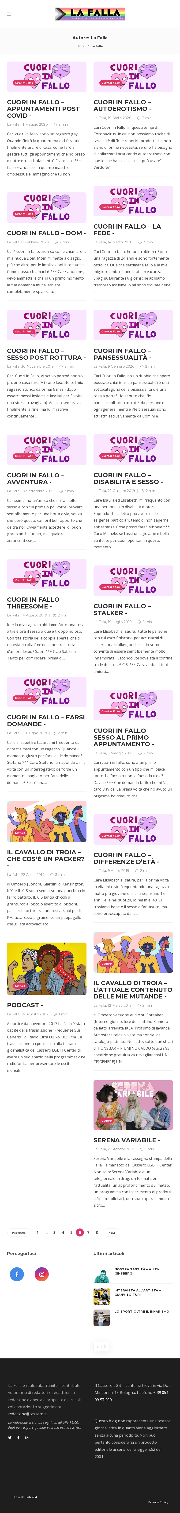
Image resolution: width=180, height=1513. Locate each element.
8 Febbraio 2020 (35, 242)
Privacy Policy (158, 1502)
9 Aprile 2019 (118, 871)
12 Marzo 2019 (120, 1005)
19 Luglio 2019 (120, 622)
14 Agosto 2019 (34, 615)
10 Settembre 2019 (37, 491)
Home (81, 46)
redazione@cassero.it (27, 1413)
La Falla (13, 124)
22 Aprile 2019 (33, 875)
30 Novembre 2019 (37, 366)
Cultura (20, 832)
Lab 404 (31, 1497)
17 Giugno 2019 (34, 733)
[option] (133, 1296)
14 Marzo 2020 (120, 242)
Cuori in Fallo (24, 82)
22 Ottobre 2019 (121, 491)
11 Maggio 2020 (34, 124)
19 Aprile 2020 (119, 118)
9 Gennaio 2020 (121, 366)
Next (112, 1232)
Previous (19, 1232)
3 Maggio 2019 (120, 753)
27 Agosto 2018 (34, 1014)
